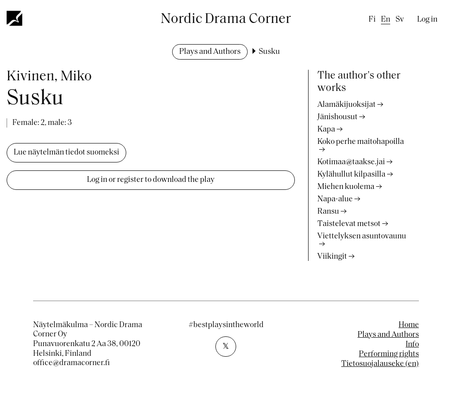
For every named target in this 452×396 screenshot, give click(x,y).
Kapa (326, 129)
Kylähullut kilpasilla (351, 174)
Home (409, 325)
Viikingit (332, 257)
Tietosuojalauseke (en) (380, 364)
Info (412, 344)
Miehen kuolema (345, 187)
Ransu (328, 211)
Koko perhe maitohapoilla (360, 142)
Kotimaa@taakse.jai (351, 162)
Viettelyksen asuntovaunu (361, 236)
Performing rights (389, 354)
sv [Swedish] (400, 19)
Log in (427, 19)
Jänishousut (337, 117)
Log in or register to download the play (151, 180)
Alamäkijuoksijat (346, 105)
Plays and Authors (210, 52)
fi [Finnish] (372, 19)
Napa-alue (335, 199)
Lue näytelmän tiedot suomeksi (66, 152)
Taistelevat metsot (348, 224)
